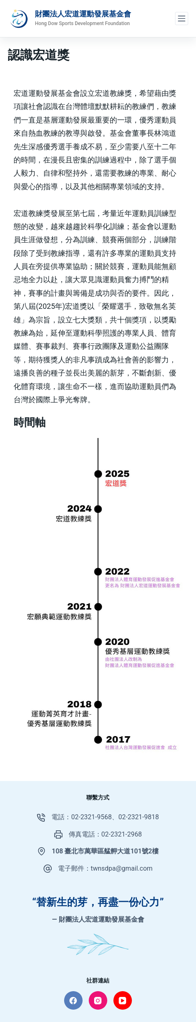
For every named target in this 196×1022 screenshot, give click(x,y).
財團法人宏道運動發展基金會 (83, 13)
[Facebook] (73, 1000)
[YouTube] (122, 1000)
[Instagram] (98, 1000)
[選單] (181, 18)
